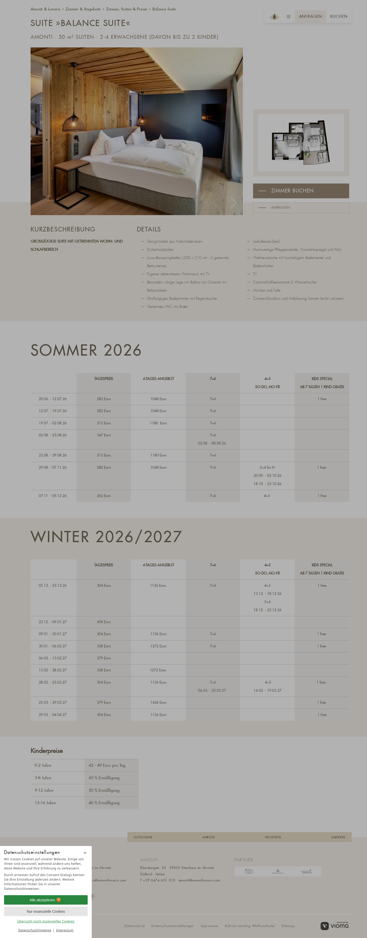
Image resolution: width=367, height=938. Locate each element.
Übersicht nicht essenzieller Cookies (46, 921)
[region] (46, 874)
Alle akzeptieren (46, 900)
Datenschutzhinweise (34, 930)
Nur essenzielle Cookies (46, 911)
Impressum (65, 930)
